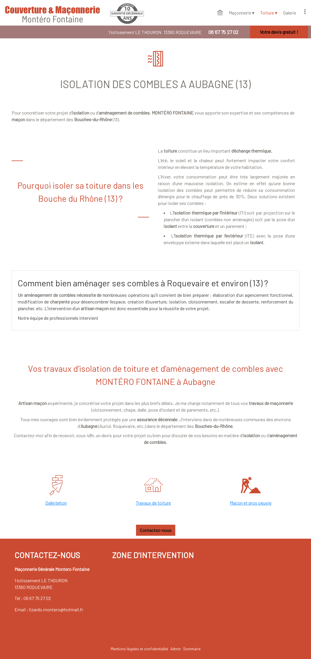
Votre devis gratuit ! (279, 32)
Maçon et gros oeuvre (250, 503)
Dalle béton (56, 503)
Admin (175, 648)
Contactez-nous (155, 530)
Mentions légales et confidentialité (139, 648)
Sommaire (192, 648)
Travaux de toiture (153, 503)
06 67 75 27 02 (37, 598)
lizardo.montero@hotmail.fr (56, 609)
